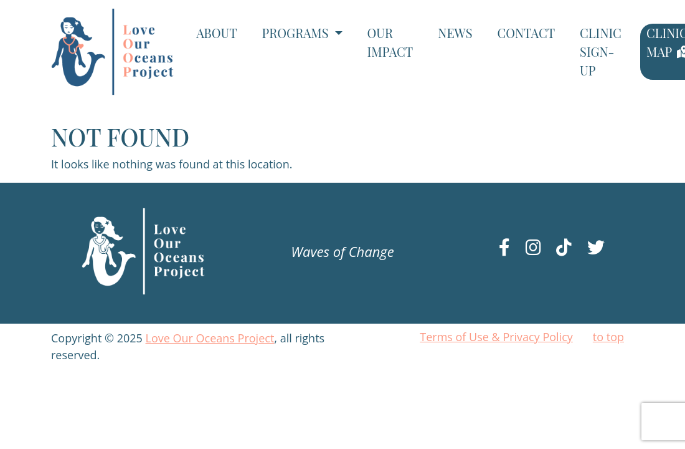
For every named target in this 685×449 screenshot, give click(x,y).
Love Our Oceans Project (210, 338)
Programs (297, 32)
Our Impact (390, 42)
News (455, 32)
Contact (526, 32)
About (216, 32)
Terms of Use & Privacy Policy (496, 336)
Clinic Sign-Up (600, 51)
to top (608, 336)
